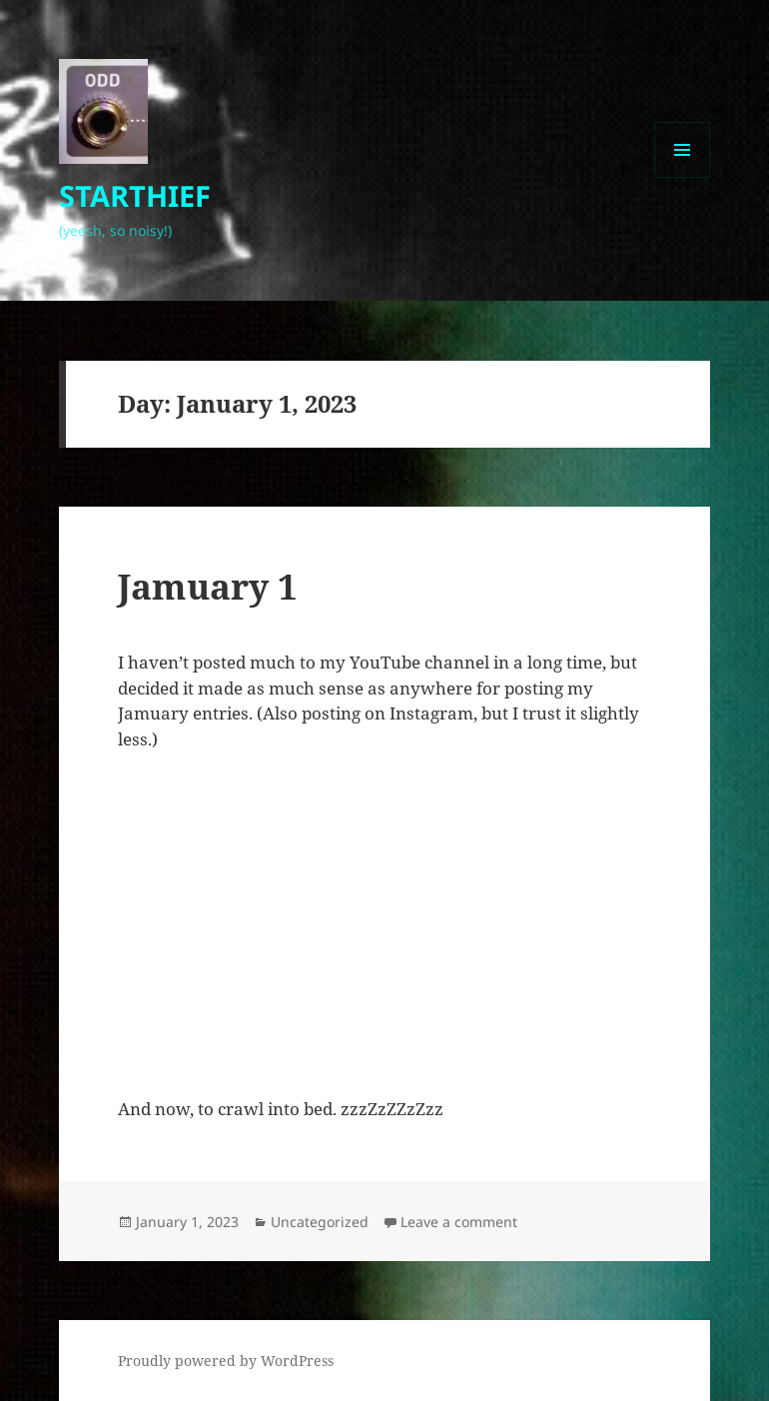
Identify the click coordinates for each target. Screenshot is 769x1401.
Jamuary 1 (208, 586)
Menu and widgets (682, 177)
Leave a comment (458, 1221)
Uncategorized (320, 1221)
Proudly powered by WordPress (226, 1360)
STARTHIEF (135, 195)
